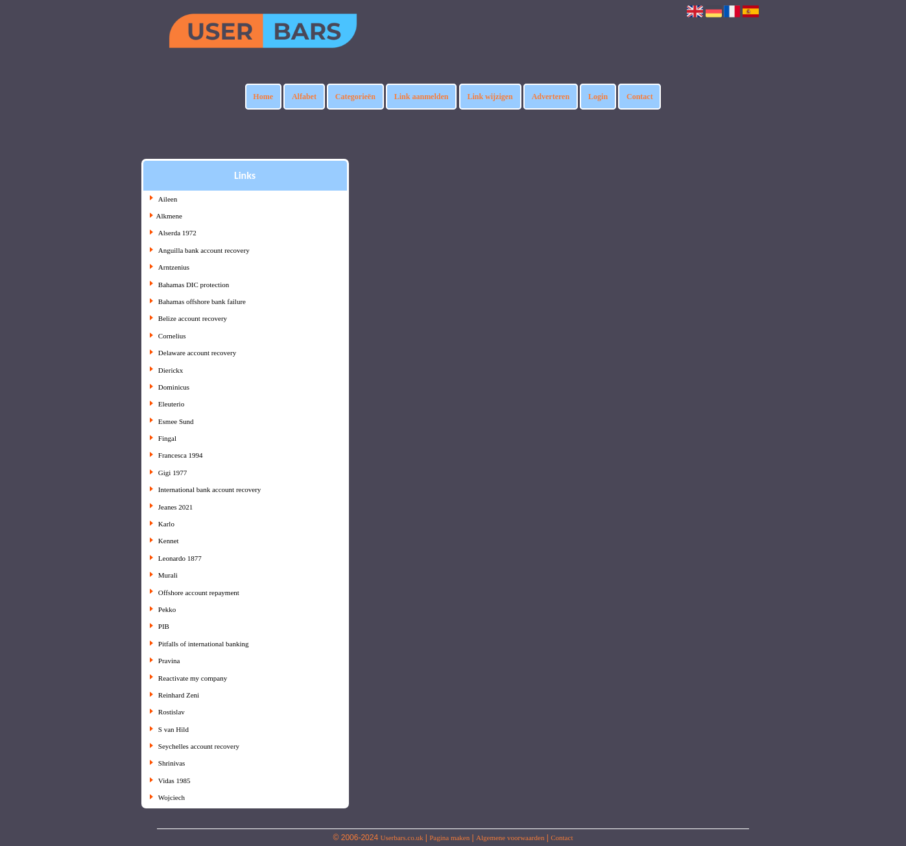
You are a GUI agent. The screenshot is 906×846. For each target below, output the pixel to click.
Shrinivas (171, 763)
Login (598, 96)
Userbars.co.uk (401, 837)
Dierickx (170, 370)
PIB (163, 626)
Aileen (167, 199)
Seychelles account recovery (198, 746)
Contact (639, 96)
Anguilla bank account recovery (204, 250)
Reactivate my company (192, 678)
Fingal (167, 438)
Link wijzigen (489, 96)
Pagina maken (449, 837)
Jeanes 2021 (175, 507)
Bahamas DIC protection (193, 284)
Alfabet (304, 96)
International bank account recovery (209, 489)
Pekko (167, 609)
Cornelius (172, 336)
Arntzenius (173, 267)
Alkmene (169, 216)
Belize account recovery (192, 318)
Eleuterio (171, 404)
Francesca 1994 (180, 455)
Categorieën (355, 96)
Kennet (168, 541)
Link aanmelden (421, 96)
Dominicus (173, 387)
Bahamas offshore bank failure (202, 301)
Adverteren (550, 96)
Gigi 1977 (172, 472)
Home (263, 96)
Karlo (166, 524)
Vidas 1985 (174, 780)
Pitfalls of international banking (203, 644)
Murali (168, 575)
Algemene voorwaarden (510, 837)
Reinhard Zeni (178, 695)
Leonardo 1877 (180, 558)
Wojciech (171, 797)
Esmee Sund (176, 421)
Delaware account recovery (197, 353)
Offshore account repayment (198, 592)
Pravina (169, 660)
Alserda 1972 (177, 233)
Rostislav (171, 712)
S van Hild (173, 729)
